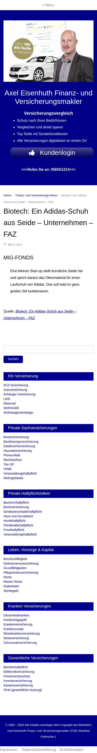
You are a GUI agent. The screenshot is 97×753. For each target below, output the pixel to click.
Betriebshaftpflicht (15, 667)
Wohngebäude (13, 478)
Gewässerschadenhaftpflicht (22, 511)
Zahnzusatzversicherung (20, 642)
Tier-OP (8, 464)
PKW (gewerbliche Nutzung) (22, 690)
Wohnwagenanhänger (18, 412)
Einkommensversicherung (21, 563)
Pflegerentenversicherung (20, 572)
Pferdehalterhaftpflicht (18, 525)
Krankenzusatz (13, 629)
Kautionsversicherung (18, 685)
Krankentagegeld (15, 620)
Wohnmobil (11, 408)
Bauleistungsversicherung (20, 441)
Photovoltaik (11, 455)
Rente (7, 577)
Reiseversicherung (16, 638)
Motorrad (9, 403)
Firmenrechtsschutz (16, 676)
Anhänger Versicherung (19, 394)
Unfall (7, 469)
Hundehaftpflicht (14, 520)
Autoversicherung (15, 389)
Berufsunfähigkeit (15, 559)
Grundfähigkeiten (15, 568)
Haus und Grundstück (18, 516)
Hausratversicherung (17, 450)
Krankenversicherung (17, 624)
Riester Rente (12, 581)
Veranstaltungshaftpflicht (20, 473)
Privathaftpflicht (13, 530)
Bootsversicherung (16, 437)
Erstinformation (71, 749)
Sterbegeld (10, 591)
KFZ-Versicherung (15, 385)
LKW (6, 399)
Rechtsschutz (12, 460)
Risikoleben (11, 586)
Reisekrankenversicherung (21, 633)
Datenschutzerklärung (39, 749)
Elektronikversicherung (18, 671)
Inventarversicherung (17, 681)
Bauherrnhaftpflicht (16, 502)
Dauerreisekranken (16, 615)
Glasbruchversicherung (19, 446)
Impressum (9, 749)
